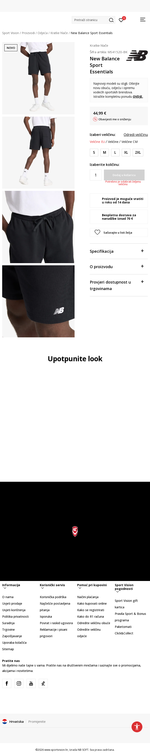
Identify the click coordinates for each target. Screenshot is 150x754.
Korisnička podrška (53, 597)
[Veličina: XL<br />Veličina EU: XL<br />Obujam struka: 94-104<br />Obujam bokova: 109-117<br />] (126, 152)
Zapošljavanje (12, 636)
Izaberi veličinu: (103, 135)
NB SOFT (83, 750)
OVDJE (137, 96)
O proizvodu (117, 266)
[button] (93, 20)
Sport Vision (10, 33)
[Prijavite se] (121, 19)
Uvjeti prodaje (12, 603)
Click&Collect (124, 633)
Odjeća (43, 33)
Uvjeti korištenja (13, 610)
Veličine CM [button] (130, 142)
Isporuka (46, 616)
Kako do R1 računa (90, 616)
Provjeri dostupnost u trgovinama (117, 285)
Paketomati (123, 627)
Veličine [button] (113, 142)
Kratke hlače (59, 33)
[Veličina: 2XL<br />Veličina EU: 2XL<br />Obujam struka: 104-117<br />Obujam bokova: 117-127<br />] (138, 152)
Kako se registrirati (90, 610)
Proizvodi (28, 33)
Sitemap (8, 649)
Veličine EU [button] (97, 142)
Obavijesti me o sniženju (114, 119)
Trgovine (8, 629)
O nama (7, 597)
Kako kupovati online (92, 603)
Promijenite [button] (37, 721)
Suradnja (8, 623)
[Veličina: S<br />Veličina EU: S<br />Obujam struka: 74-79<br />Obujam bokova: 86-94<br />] (94, 152)
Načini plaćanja (87, 597)
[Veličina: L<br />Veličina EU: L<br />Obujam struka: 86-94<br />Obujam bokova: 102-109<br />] (115, 152)
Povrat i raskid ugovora (56, 623)
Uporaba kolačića (14, 642)
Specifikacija (117, 251)
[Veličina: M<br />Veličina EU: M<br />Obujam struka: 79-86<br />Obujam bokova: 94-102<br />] (104, 152)
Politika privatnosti (15, 616)
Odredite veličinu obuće (93, 623)
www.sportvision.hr (56, 750)
